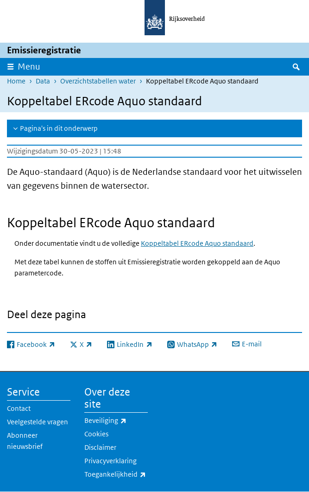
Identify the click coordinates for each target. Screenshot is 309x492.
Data (43, 81)
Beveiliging (116, 420)
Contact (19, 408)
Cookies (96, 433)
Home (16, 81)
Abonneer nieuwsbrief (25, 441)
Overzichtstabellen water (98, 81)
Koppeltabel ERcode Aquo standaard (197, 243)
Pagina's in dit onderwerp (59, 128)
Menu (29, 66)
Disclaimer (100, 447)
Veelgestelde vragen (37, 421)
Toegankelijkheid (116, 474)
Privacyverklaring (110, 460)
